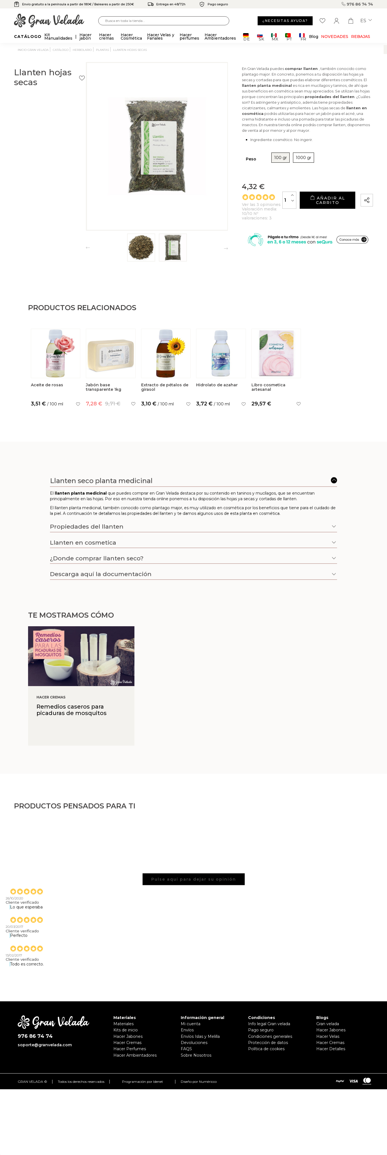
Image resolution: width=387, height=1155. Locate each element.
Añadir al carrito (316, 202)
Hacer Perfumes (129, 1048)
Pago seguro (261, 1030)
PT (288, 37)
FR (302, 37)
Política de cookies (266, 1048)
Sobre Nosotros (196, 1055)
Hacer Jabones (128, 1036)
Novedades (334, 36)
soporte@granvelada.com (45, 1045)
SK (260, 37)
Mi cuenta (190, 1023)
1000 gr (269, 162)
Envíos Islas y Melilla (200, 1036)
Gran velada (327, 1023)
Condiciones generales (270, 1036)
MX (274, 37)
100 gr (246, 162)
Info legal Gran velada (269, 1023)
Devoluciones (194, 1042)
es (366, 20)
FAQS (186, 1048)
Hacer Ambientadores (135, 1055)
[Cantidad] (267, 202)
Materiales (123, 1023)
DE (246, 37)
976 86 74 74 (357, 4)
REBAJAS (360, 36)
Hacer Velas (327, 1036)
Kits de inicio (125, 1030)
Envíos (187, 1030)
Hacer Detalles (330, 1048)
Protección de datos (268, 1042)
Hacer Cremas (127, 1042)
